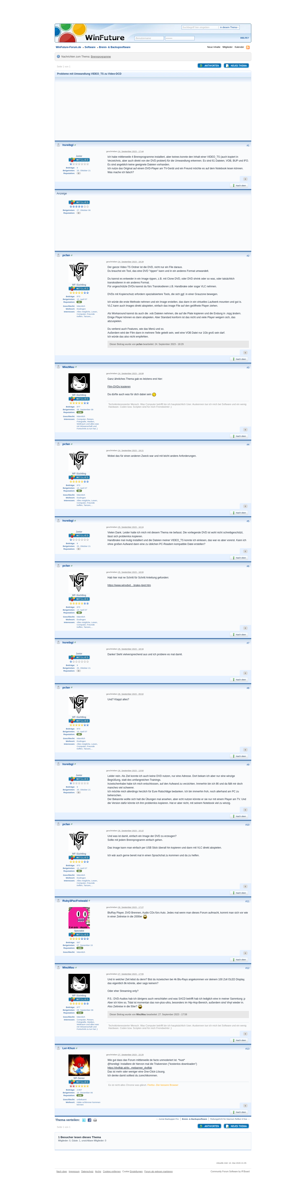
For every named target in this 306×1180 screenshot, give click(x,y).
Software (90, 47)
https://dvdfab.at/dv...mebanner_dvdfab (130, 1067)
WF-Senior (79, 1078)
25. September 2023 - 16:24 (131, 527)
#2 (248, 255)
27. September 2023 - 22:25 (131, 1054)
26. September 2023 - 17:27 (131, 907)
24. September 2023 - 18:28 (131, 261)
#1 (248, 145)
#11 (247, 901)
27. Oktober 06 (84, 210)
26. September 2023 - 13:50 (131, 770)
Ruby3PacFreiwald (75, 900)
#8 (248, 688)
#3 (248, 367)
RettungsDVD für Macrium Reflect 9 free (228, 1119)
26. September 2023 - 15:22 (131, 830)
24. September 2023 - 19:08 (131, 373)
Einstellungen (136, 1171)
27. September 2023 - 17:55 (131, 974)
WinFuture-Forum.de (68, 47)
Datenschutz (87, 1171)
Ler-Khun (68, 1048)
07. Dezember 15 (85, 945)
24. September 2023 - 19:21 (131, 450)
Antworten (209, 65)
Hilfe (244, 37)
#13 (247, 1048)
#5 (248, 521)
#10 (247, 824)
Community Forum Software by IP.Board (230, 1171)
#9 (248, 764)
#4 (248, 444)
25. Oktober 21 (84, 170)
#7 (248, 643)
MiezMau (68, 367)
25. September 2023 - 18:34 (131, 649)
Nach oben (239, 185)
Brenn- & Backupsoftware (114, 47)
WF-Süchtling (79, 284)
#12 (247, 968)
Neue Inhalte (213, 47)
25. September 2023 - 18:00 (131, 572)
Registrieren (226, 38)
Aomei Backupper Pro (169, 1119)
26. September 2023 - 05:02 (131, 694)
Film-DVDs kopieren (119, 386)
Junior (79, 156)
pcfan (66, 255)
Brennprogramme (101, 56)
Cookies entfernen (112, 1171)
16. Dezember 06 (85, 1092)
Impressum (74, 1171)
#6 (248, 566)
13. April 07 (82, 299)
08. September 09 (85, 409)
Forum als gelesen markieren (158, 1171)
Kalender (239, 47)
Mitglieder (228, 47)
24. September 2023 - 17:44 (131, 151)
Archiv (98, 1171)
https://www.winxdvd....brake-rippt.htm (129, 585)
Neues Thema (236, 65)
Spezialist (79, 930)
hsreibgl (67, 145)
